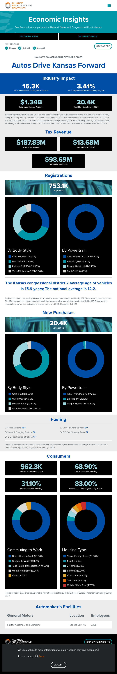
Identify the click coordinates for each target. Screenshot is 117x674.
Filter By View (29, 36)
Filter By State (88, 36)
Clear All (41, 48)
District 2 (26, 48)
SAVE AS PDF (103, 46)
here (41, 656)
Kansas (12, 48)
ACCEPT (58, 664)
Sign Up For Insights (98, 642)
